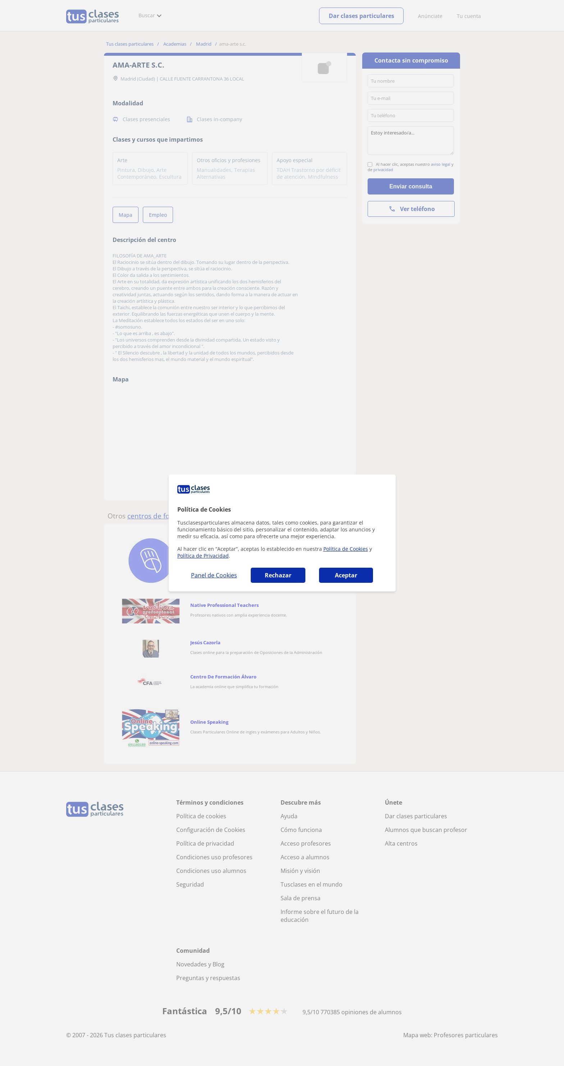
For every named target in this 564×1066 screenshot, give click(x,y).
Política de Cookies (345, 548)
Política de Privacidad (203, 555)
